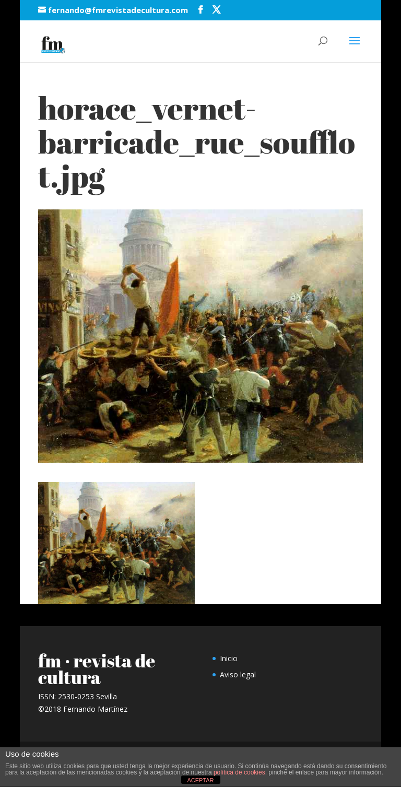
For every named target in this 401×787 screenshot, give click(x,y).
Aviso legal (238, 674)
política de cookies (239, 772)
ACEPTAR (200, 780)
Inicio (229, 658)
